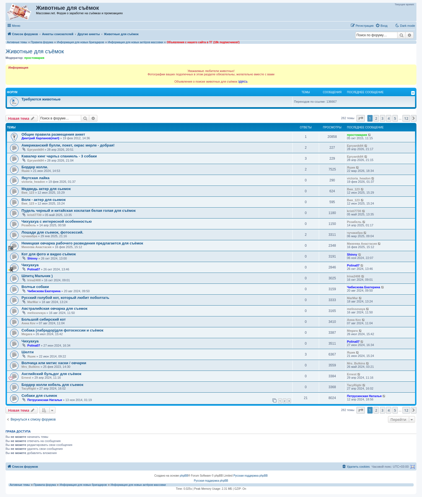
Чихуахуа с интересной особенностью (56, 221)
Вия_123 (27, 192)
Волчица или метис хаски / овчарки (53, 363)
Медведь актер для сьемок (46, 189)
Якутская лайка (35, 178)
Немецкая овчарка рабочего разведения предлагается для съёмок (82, 243)
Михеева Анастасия (36, 247)
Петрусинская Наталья (44, 400)
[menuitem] (381, 25)
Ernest (26, 377)
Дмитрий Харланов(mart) (40, 138)
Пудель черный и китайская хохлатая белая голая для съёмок (78, 210)
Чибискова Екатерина (44, 291)
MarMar (32, 302)
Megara (26, 334)
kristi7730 (34, 215)
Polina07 (33, 269)
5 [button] (395, 118)
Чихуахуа (29, 265)
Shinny (32, 258)
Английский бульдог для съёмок (51, 374)
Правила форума (42, 42)
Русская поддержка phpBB (250, 475)
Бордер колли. (34, 167)
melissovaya (36, 312)
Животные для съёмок (35, 51)
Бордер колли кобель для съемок (52, 385)
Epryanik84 (35, 149)
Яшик (25, 170)
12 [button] (406, 118)
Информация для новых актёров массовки (135, 42)
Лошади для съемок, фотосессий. (52, 232)
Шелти (27, 352)
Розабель (28, 225)
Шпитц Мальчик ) (37, 276)
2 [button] (376, 118)
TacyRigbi (28, 388)
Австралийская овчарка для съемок (54, 308)
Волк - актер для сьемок (43, 200)
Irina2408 (34, 280)
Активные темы (17, 42)
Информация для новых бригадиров (80, 42)
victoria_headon (33, 181)
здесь (243, 81)
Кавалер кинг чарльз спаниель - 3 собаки (59, 156)
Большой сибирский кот (43, 319)
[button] (360, 118)
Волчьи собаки (35, 287)
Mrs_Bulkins (30, 366)
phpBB (184, 475)
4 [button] (389, 118)
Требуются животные (41, 99)
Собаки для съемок (39, 395)
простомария (34, 57)
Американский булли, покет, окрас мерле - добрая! (68, 145)
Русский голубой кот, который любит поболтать (65, 298)
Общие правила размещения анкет (53, 134)
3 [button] (383, 118)
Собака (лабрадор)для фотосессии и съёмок (62, 330)
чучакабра (29, 236)
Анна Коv (28, 323)
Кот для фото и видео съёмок (48, 254)
